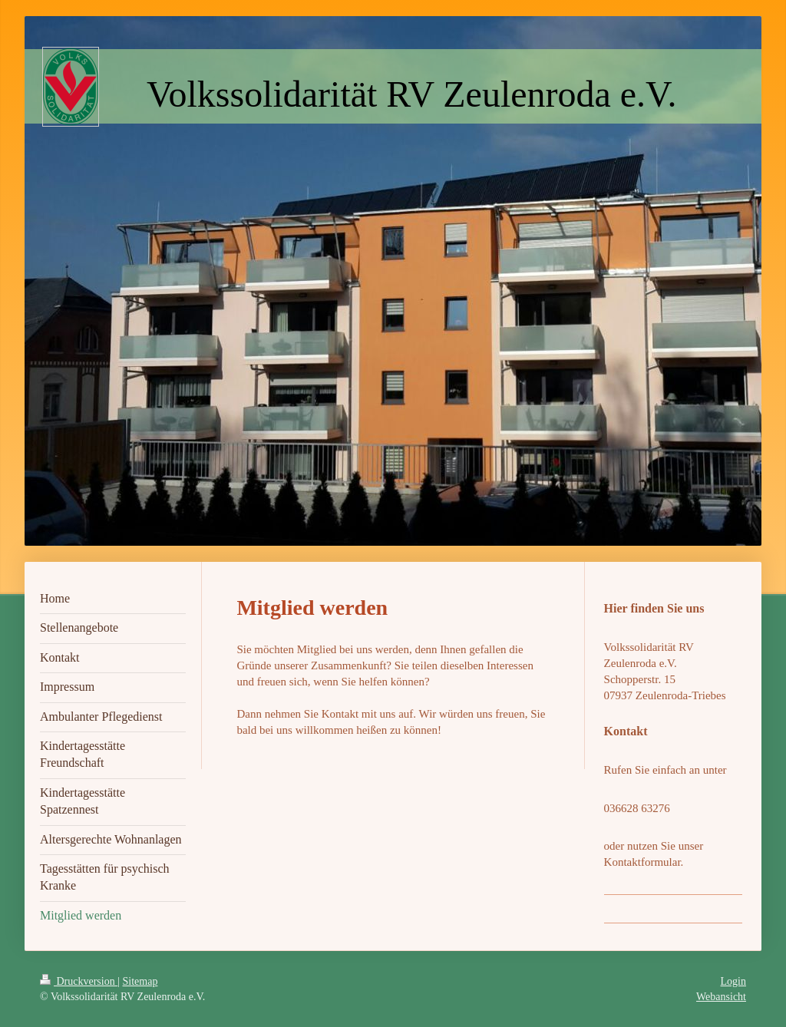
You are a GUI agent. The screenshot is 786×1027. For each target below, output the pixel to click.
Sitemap (140, 981)
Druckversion (78, 981)
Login (733, 981)
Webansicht (721, 996)
